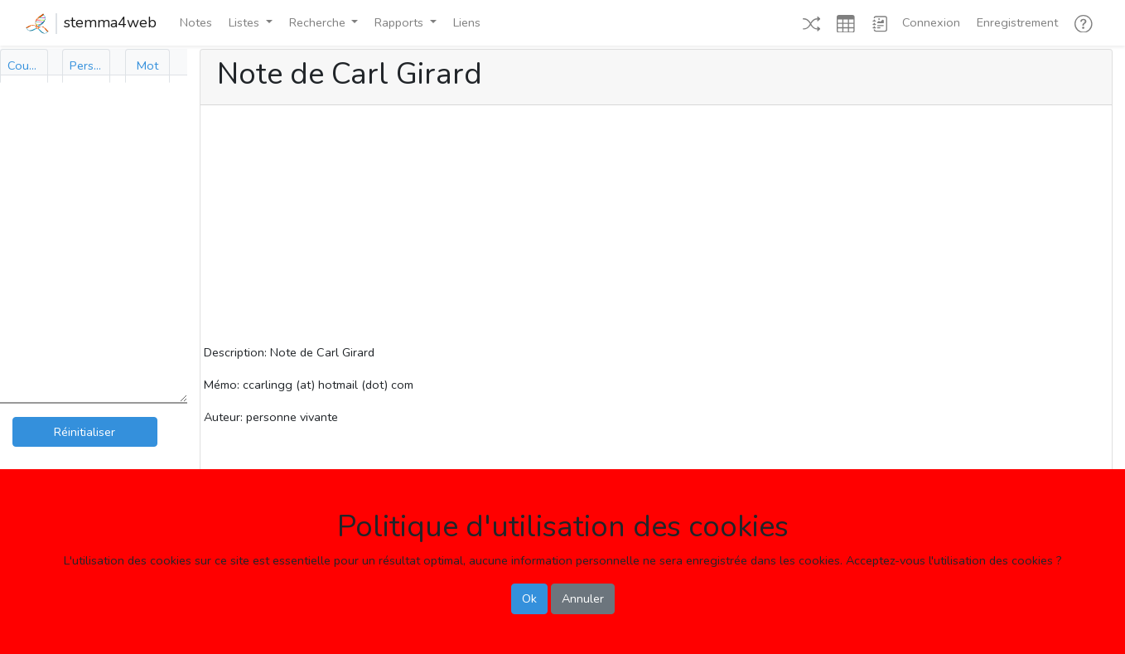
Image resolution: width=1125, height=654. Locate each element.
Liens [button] (466, 22)
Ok (529, 598)
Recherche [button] (319, 22)
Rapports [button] (400, 22)
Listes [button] (246, 22)
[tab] (24, 66)
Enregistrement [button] (1017, 22)
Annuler (583, 598)
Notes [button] (196, 22)
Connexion (931, 22)
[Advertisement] (656, 227)
